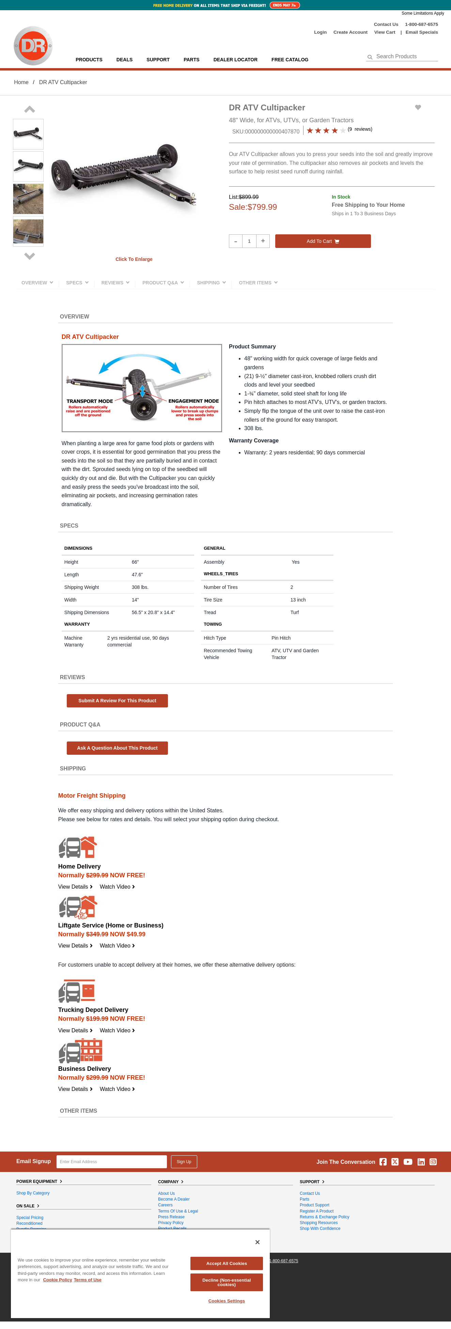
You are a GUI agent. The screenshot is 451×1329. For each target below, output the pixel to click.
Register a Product (316, 1211)
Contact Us (386, 24)
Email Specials (422, 32)
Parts (304, 1199)
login (320, 32)
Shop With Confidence (320, 1228)
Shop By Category (32, 1193)
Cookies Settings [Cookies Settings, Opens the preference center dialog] (226, 1300)
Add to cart (323, 241)
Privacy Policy (171, 1222)
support (158, 59)
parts (191, 59)
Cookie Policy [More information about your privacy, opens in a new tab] (57, 1279)
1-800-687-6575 (421, 24)
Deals (124, 59)
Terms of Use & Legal (178, 1211)
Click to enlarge (134, 259)
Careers (165, 1205)
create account (350, 32)
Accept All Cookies (226, 1263)
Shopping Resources (319, 1222)
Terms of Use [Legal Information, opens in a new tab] (88, 1279)
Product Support (314, 1205)
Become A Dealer (174, 1199)
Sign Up (184, 1161)
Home (21, 82)
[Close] (257, 1242)
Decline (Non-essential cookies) (226, 1282)
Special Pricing (29, 1217)
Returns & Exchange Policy (324, 1217)
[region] (140, 1273)
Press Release (171, 1217)
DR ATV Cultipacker (63, 82)
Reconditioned (29, 1223)
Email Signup (33, 1161)
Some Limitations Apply (423, 13)
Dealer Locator (236, 59)
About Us (166, 1193)
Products (89, 59)
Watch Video (117, 887)
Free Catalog (289, 59)
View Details (75, 887)
